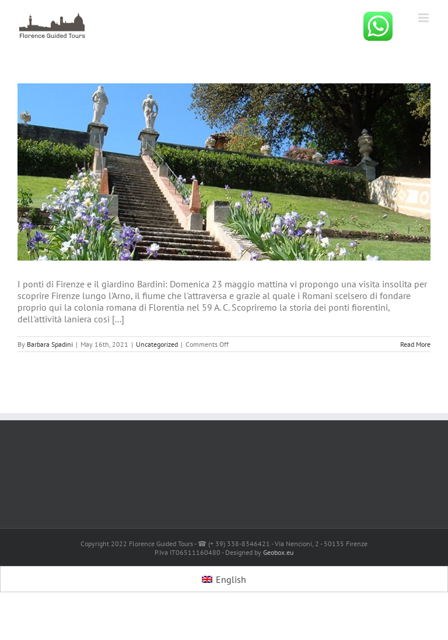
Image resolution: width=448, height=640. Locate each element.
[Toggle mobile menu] (424, 18)
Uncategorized (157, 344)
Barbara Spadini (50, 344)
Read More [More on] (415, 344)
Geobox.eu (278, 552)
